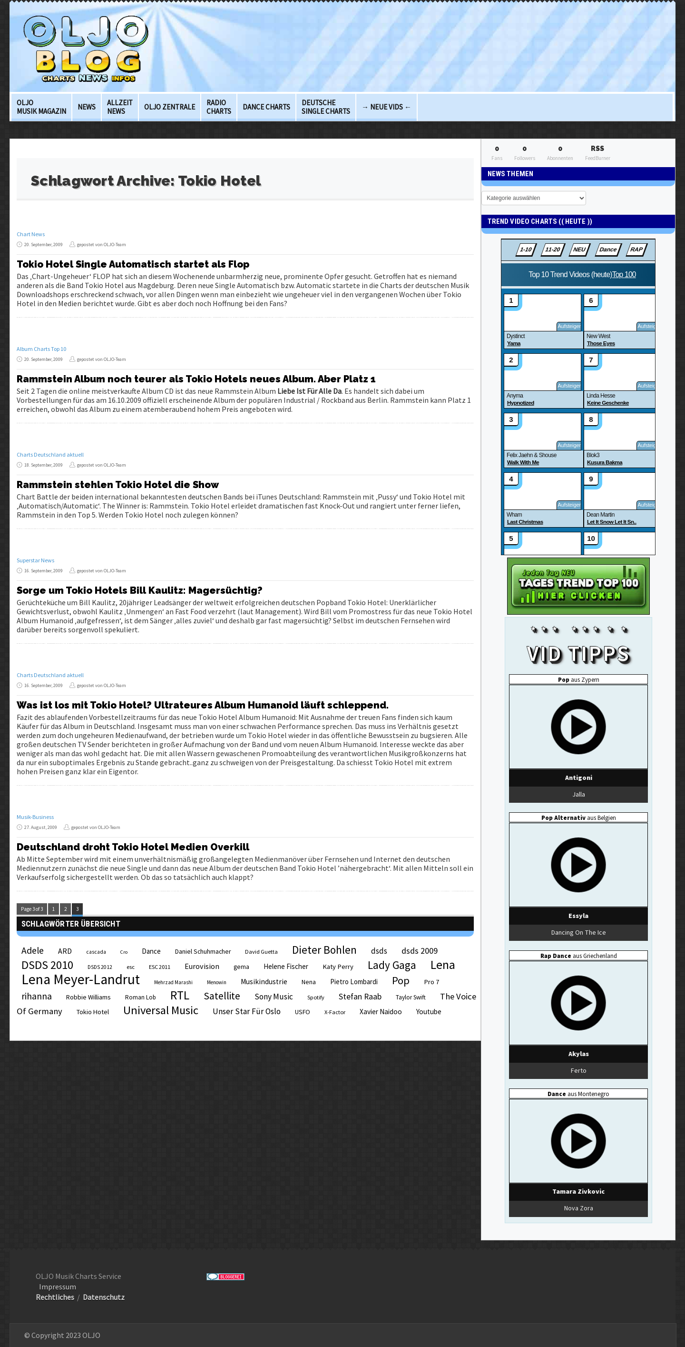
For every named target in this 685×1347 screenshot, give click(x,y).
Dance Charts (266, 106)
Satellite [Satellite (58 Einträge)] (222, 995)
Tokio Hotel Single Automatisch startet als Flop (133, 264)
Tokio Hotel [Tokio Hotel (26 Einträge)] (93, 1012)
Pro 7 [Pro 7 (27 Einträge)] (431, 982)
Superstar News (35, 560)
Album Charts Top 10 (41, 348)
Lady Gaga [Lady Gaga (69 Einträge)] (392, 965)
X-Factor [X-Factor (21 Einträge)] (334, 1012)
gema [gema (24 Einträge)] (241, 967)
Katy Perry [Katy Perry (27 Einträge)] (338, 966)
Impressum (57, 1286)
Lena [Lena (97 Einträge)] (443, 964)
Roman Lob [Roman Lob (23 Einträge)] (140, 997)
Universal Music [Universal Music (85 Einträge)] (160, 1010)
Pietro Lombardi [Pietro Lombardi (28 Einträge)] (354, 981)
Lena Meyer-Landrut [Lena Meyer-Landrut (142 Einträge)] (80, 979)
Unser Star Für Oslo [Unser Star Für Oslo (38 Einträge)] (247, 1011)
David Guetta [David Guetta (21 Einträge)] (261, 951)
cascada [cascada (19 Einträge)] (96, 951)
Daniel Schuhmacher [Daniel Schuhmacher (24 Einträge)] (203, 952)
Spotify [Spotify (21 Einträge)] (315, 997)
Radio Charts (218, 107)
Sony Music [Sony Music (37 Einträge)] (273, 996)
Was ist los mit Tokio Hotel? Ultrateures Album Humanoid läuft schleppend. (203, 705)
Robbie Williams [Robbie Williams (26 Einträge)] (88, 997)
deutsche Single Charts (326, 107)
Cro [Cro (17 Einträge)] (123, 952)
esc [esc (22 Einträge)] (131, 966)
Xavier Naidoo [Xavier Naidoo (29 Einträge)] (381, 1011)
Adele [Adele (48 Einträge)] (32, 950)
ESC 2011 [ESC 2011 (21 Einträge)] (159, 966)
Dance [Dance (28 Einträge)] (151, 951)
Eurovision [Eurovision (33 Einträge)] (202, 966)
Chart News (31, 234)
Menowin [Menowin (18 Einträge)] (216, 982)
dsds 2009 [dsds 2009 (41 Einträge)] (419, 950)
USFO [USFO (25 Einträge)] (302, 1012)
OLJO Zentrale (169, 106)
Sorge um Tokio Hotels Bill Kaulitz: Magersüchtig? (140, 590)
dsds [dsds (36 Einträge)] (379, 951)
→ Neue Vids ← (386, 106)
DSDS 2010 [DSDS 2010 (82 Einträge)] (47, 965)
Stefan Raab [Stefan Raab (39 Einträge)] (360, 996)
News (87, 106)
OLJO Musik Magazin (41, 107)
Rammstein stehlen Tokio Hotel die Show (118, 484)
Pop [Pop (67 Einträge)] (401, 980)
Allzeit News (120, 107)
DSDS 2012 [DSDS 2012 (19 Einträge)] (100, 967)
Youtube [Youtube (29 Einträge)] (428, 1011)
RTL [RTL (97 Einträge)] (179, 995)
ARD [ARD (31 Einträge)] (65, 951)
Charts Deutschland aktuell (50, 454)
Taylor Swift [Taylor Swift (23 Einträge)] (411, 997)
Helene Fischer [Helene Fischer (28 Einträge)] (286, 966)
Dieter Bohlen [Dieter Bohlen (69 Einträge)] (324, 950)
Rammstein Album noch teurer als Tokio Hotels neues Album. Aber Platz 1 (196, 379)
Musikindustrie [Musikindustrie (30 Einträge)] (264, 981)
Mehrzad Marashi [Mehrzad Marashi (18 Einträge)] (173, 982)
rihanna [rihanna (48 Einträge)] (36, 996)
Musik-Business (35, 816)
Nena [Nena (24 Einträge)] (309, 982)
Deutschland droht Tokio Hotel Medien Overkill (133, 847)
